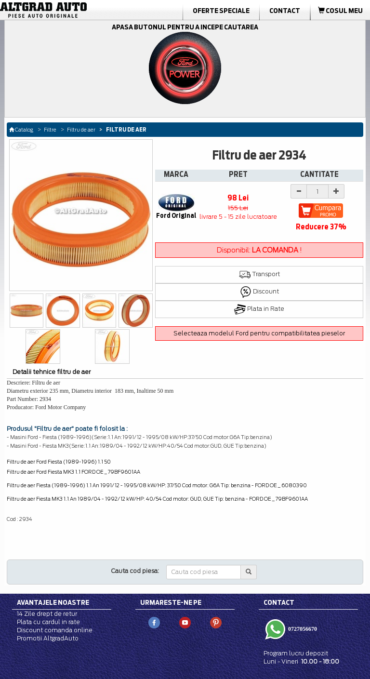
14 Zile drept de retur (47, 613)
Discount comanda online (54, 630)
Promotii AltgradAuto (48, 638)
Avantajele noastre (53, 602)
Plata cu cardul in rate (48, 622)
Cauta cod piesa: (135, 570)
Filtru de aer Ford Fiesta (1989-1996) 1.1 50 (59, 462)
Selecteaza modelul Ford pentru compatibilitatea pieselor (259, 333)
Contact (284, 10)
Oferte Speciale (221, 10)
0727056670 (302, 629)
